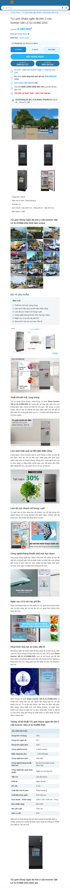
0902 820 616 (47, 64)
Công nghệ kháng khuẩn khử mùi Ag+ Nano (32, 315)
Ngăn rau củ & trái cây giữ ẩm (27, 318)
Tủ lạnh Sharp (15, 12)
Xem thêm (51, 49)
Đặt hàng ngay (35, 57)
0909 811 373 (22, 64)
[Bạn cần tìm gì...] (62, 8)
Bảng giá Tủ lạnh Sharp (19, 34)
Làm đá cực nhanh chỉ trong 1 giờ (28, 312)
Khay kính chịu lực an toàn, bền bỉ (28, 321)
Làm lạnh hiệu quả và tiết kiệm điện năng (31, 309)
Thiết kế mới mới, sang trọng (26, 305)
